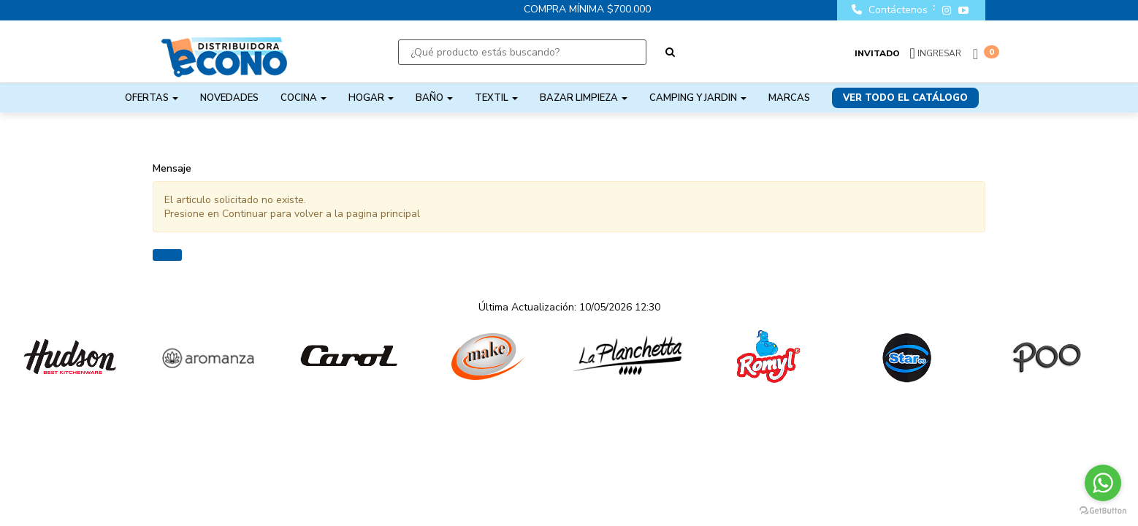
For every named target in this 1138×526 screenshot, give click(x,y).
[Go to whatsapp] (1103, 483)
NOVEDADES (229, 97)
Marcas (789, 97)
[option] (70, 356)
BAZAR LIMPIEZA (583, 97)
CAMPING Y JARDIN (697, 97)
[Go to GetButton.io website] (1103, 511)
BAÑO (434, 97)
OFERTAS (151, 97)
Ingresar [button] (939, 53)
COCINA (303, 97)
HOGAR (371, 97)
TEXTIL (496, 97)
